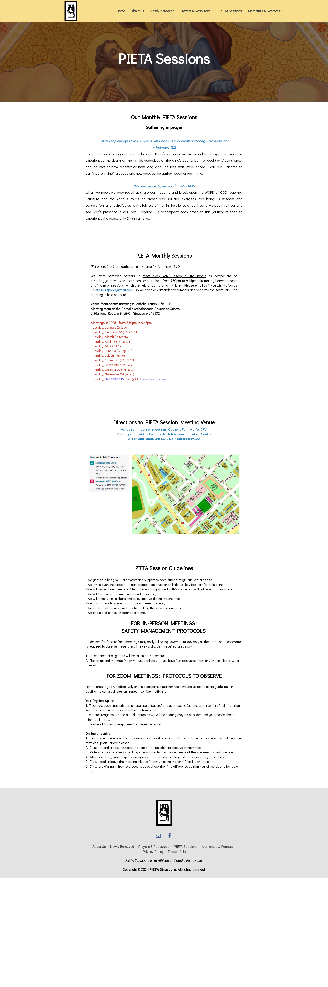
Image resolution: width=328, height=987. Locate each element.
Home (121, 11)
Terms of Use (178, 852)
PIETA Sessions (231, 11)
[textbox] (164, 58)
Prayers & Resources (195, 11)
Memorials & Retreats (264, 11)
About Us (137, 11)
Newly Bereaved (162, 11)
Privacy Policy (153, 852)
